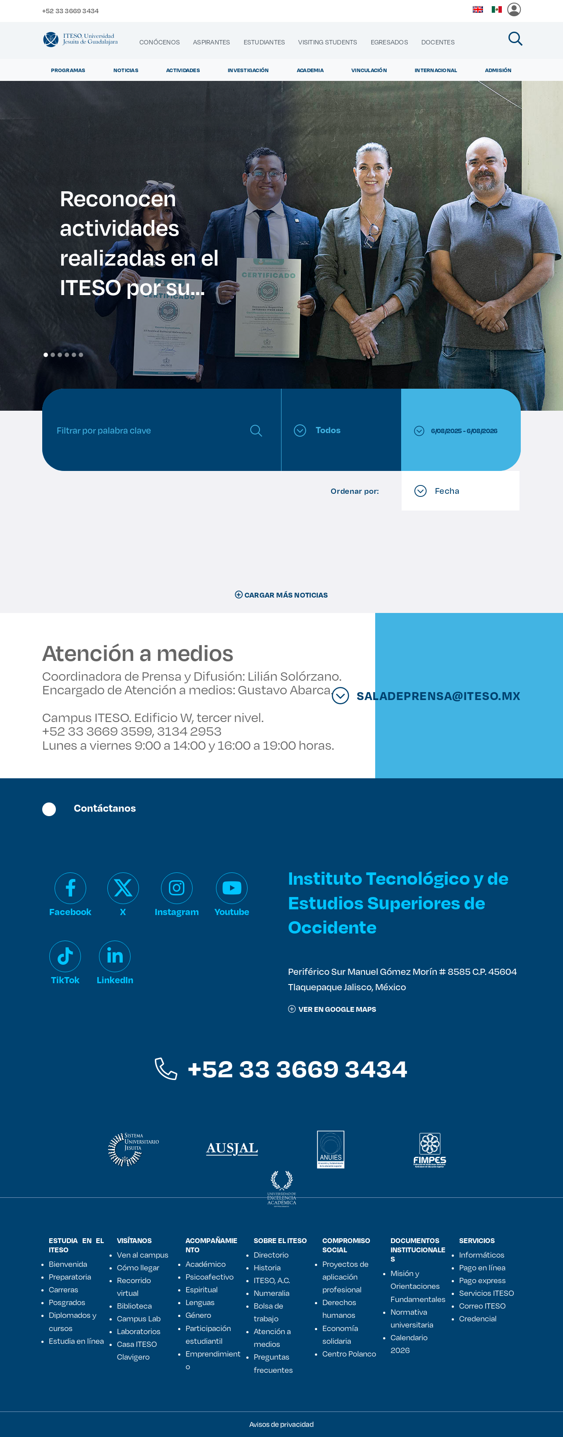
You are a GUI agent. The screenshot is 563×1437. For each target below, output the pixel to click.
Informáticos (482, 1254)
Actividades (183, 70)
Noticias (126, 70)
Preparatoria (70, 1276)
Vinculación (369, 70)
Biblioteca (134, 1305)
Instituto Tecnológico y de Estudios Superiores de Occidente (398, 901)
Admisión (498, 70)
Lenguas (200, 1302)
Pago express (482, 1280)
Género (198, 1314)
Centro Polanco (349, 1353)
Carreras (63, 1289)
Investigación (248, 70)
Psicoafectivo (210, 1276)
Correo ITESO (482, 1305)
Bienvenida (68, 1263)
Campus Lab (139, 1318)
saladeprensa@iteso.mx (451, 695)
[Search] (148, 430)
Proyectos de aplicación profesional (345, 1276)
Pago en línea (482, 1267)
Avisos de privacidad (281, 1424)
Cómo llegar (138, 1267)
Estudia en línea (76, 1340)
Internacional (436, 70)
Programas (68, 70)
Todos (317, 430)
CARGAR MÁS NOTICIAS (281, 595)
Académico (206, 1263)
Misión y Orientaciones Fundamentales (418, 1285)
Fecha (436, 491)
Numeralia (271, 1292)
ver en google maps (332, 1009)
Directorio (271, 1254)
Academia (310, 70)
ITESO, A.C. (272, 1280)
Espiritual (202, 1289)
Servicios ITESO (486, 1292)
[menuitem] (159, 42)
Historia (267, 1267)
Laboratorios (139, 1331)
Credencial (478, 1318)
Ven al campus (142, 1254)
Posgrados (67, 1302)
